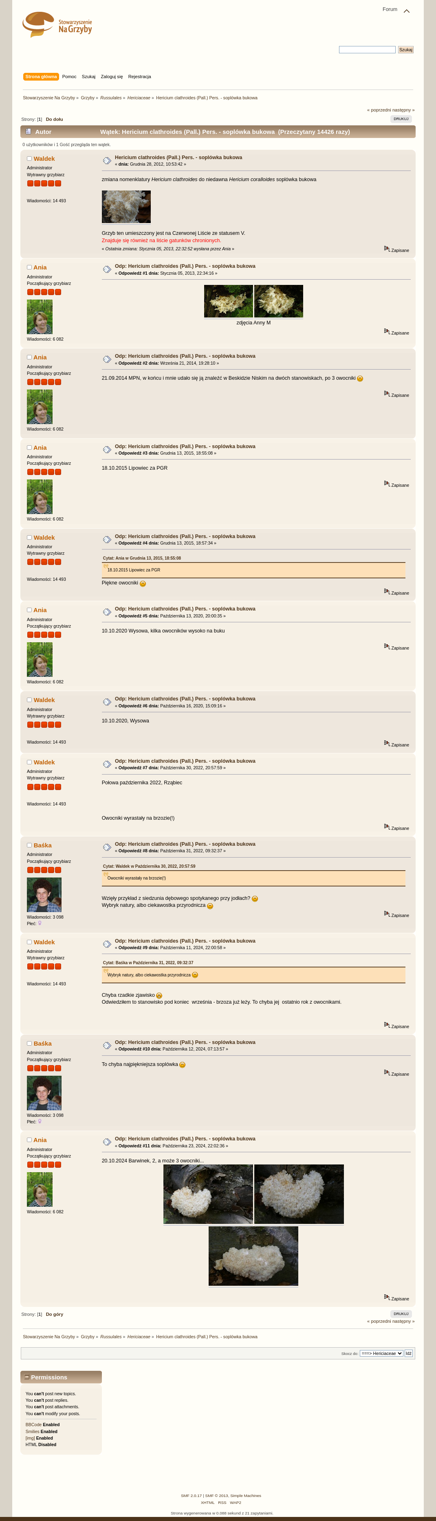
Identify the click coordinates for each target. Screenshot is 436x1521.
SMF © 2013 (216, 1495)
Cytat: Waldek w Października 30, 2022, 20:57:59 (149, 866)
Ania (39, 267)
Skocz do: (350, 1353)
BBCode (34, 1424)
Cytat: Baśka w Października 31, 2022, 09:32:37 (148, 963)
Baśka (43, 845)
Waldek (44, 158)
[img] (30, 1438)
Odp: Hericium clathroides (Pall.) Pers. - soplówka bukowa (185, 266)
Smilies (33, 1431)
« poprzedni (379, 109)
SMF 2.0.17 (191, 1495)
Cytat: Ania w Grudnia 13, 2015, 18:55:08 (142, 558)
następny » (403, 109)
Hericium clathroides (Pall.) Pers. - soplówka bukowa (178, 157)
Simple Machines (245, 1495)
